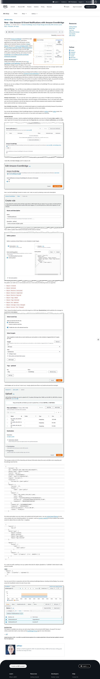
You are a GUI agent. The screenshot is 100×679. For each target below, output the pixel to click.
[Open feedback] (98, 339)
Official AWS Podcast (74, 32)
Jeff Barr (8, 24)
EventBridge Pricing (32, 631)
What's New (72, 28)
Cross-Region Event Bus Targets (13, 47)
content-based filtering (52, 516)
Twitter (71, 50)
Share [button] (16, 26)
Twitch (71, 55)
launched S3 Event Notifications (31, 73)
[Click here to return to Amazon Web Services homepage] (5, 7)
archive (46, 111)
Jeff (7, 634)
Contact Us (75, 677)
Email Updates (73, 59)
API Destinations (28, 47)
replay (54, 111)
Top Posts (71, 30)
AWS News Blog (8, 19)
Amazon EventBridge (16, 38)
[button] (97, 2)
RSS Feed (72, 57)
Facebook (72, 52)
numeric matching (43, 518)
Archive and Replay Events (21, 45)
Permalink (10, 26)
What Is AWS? (13, 677)
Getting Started (73, 26)
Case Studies (72, 33)
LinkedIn (72, 54)
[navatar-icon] (95, 2)
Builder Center (55, 677)
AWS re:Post (72, 35)
